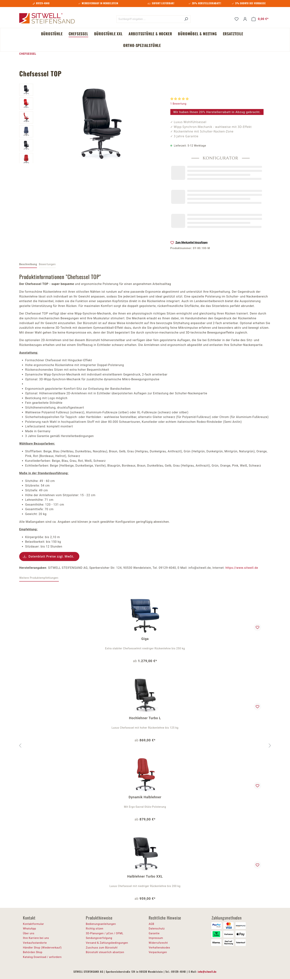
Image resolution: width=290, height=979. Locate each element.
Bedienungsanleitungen (101, 923)
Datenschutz (157, 928)
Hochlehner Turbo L (145, 718)
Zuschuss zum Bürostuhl (102, 947)
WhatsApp (29, 928)
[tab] (28, 264)
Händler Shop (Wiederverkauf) (42, 947)
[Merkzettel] (236, 19)
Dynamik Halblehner (145, 797)
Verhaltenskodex (159, 947)
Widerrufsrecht (158, 942)
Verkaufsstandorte (35, 942)
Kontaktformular (33, 923)
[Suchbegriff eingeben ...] (149, 19)
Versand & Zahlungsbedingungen (107, 942)
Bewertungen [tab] (47, 264)
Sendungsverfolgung (99, 937)
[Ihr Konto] (245, 19)
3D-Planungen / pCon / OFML (104, 933)
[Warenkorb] (260, 19)
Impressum (156, 937)
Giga (145, 639)
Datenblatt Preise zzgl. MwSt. (51, 556)
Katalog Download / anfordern (42, 957)
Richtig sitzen (94, 928)
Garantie (154, 933)
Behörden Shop (32, 952)
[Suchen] (186, 19)
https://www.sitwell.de (241, 568)
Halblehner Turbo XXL (145, 876)
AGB (151, 923)
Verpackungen (158, 952)
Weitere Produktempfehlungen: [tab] (39, 577)
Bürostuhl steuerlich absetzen (105, 952)
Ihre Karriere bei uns (36, 937)
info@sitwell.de (207, 971)
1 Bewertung (178, 103)
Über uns (28, 933)
